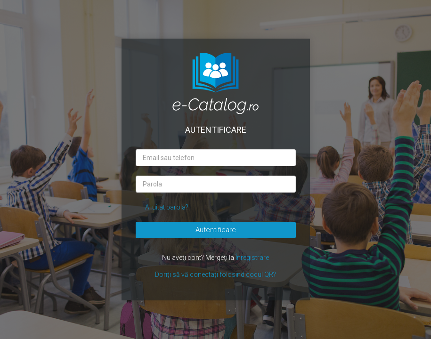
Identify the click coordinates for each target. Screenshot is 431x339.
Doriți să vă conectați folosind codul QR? (215, 274)
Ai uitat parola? (166, 207)
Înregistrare (252, 257)
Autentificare (215, 230)
